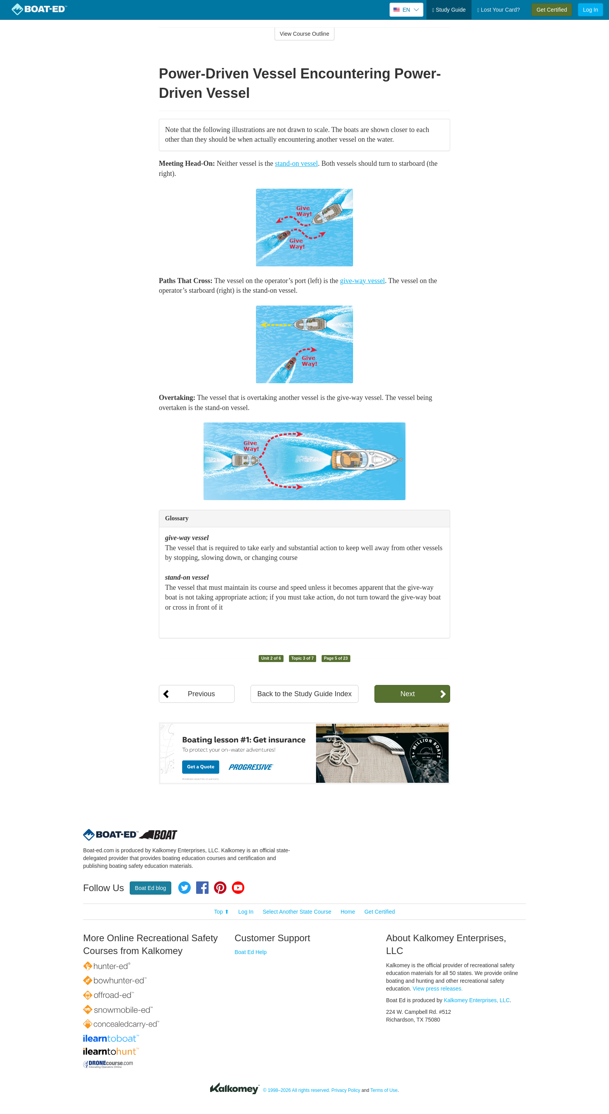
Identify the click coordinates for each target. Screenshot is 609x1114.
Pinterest (220, 887)
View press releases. (438, 988)
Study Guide (449, 10)
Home (348, 912)
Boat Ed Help (251, 952)
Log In (590, 10)
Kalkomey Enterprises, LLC (477, 1000)
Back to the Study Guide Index (304, 694)
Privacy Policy (345, 1090)
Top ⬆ (221, 912)
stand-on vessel (296, 163)
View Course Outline (304, 34)
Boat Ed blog (150, 888)
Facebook (202, 887)
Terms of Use (384, 1090)
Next (407, 694)
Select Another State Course (297, 912)
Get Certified (551, 10)
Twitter (184, 887)
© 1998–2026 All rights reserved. (296, 1090)
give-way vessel (362, 281)
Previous (201, 694)
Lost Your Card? (498, 10)
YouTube (238, 887)
